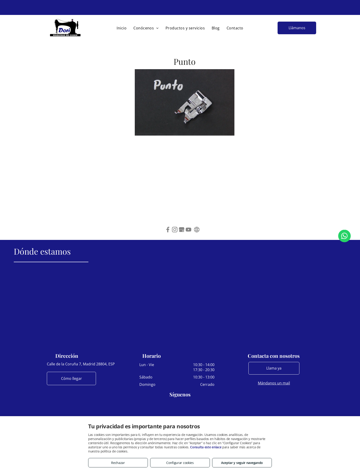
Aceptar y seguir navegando (242, 463)
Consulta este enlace (205, 447)
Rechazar (118, 463)
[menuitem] (121, 28)
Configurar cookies (180, 463)
